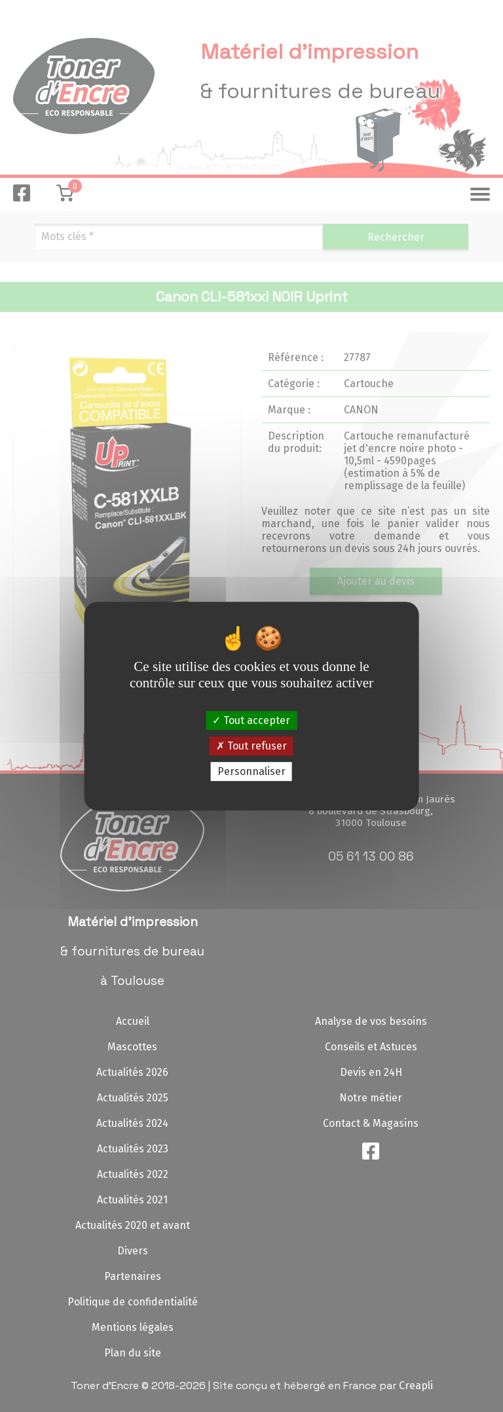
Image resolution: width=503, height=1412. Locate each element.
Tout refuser (251, 746)
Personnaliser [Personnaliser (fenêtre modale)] (251, 771)
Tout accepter (251, 720)
